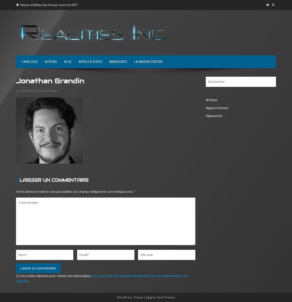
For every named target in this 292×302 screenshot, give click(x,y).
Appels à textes (90, 62)
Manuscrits (118, 62)
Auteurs (51, 62)
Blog (68, 62)
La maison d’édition (148, 62)
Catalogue (30, 62)
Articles (211, 100)
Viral (149, 297)
